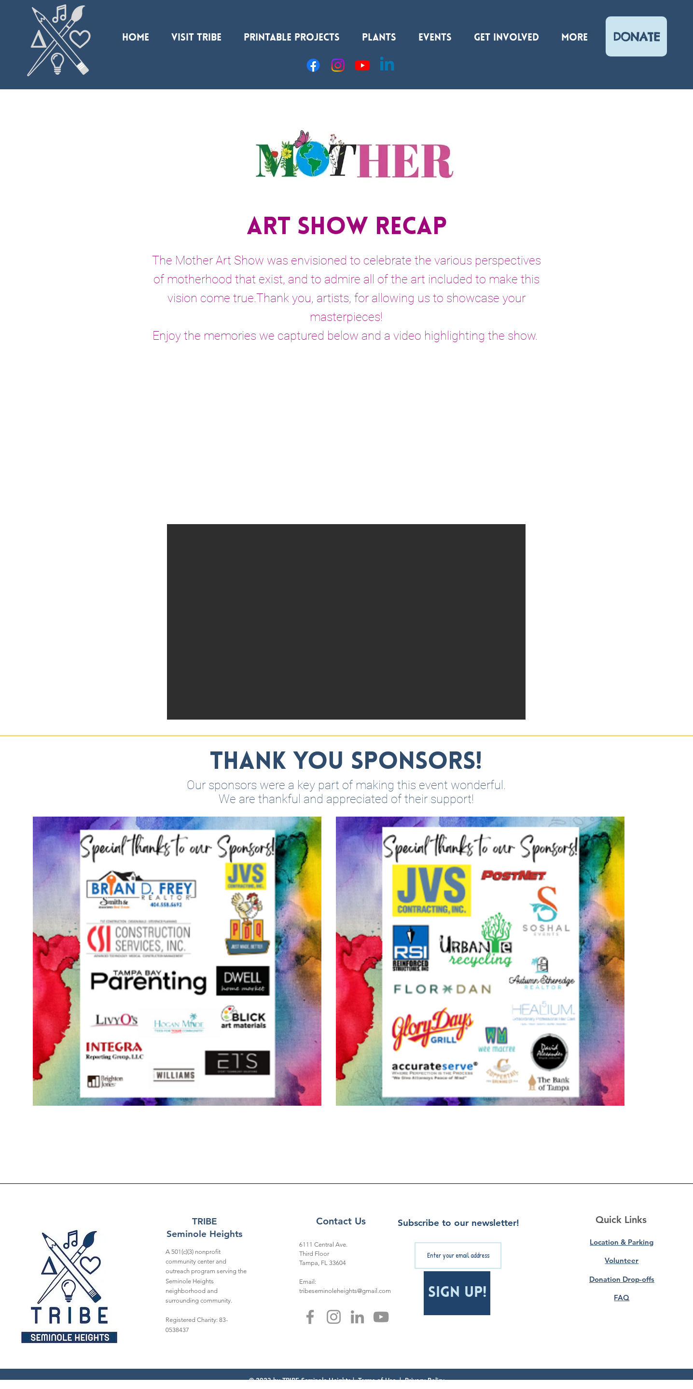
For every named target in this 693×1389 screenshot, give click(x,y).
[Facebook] (313, 65)
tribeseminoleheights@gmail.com (345, 1290)
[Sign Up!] (457, 1293)
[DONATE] (636, 36)
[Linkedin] (387, 65)
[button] (196, 34)
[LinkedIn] (357, 1316)
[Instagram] (337, 65)
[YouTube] (362, 65)
